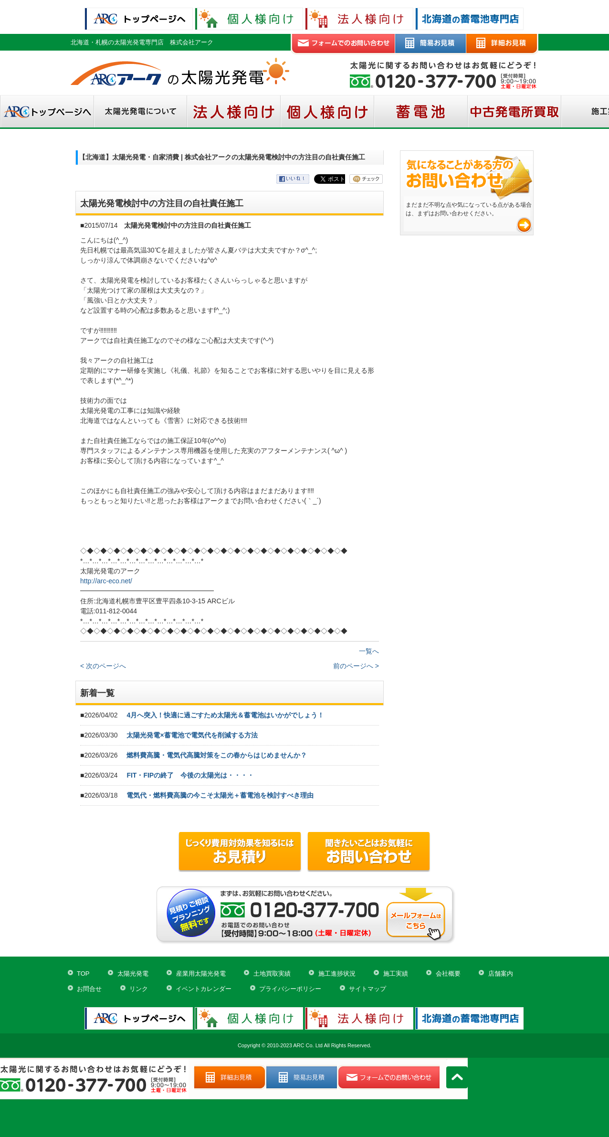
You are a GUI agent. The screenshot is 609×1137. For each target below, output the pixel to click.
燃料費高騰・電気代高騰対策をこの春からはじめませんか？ (216, 755)
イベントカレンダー (203, 988)
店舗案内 (500, 973)
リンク (138, 988)
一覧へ (369, 651)
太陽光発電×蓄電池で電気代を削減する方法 (191, 735)
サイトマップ (367, 988)
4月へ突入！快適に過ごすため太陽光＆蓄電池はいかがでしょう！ (225, 715)
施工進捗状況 (337, 973)
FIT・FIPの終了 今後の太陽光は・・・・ (190, 775)
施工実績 (395, 973)
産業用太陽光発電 (201, 973)
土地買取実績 (272, 973)
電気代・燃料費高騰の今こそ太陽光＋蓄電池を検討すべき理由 (220, 795)
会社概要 (448, 973)
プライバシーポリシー (290, 988)
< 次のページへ (103, 666)
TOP (83, 973)
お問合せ (89, 988)
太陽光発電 (132, 973)
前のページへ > (356, 666)
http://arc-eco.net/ (106, 581)
